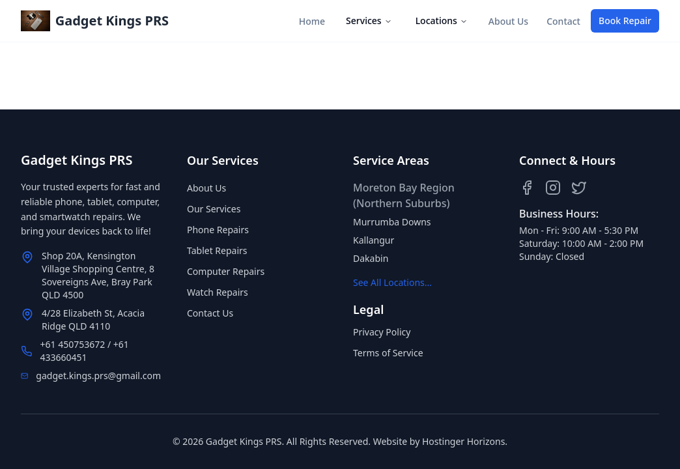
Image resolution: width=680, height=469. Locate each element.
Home (312, 21)
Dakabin (370, 258)
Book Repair (625, 20)
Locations (442, 20)
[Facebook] (527, 187)
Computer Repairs (225, 271)
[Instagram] (553, 187)
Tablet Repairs (217, 250)
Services (369, 20)
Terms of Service (388, 353)
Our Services (213, 209)
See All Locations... (392, 282)
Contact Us (210, 313)
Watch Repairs (217, 292)
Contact (563, 21)
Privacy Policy (381, 332)
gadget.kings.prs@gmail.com (98, 375)
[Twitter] (579, 187)
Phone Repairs (218, 229)
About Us (508, 21)
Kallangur (373, 240)
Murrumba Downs (392, 222)
